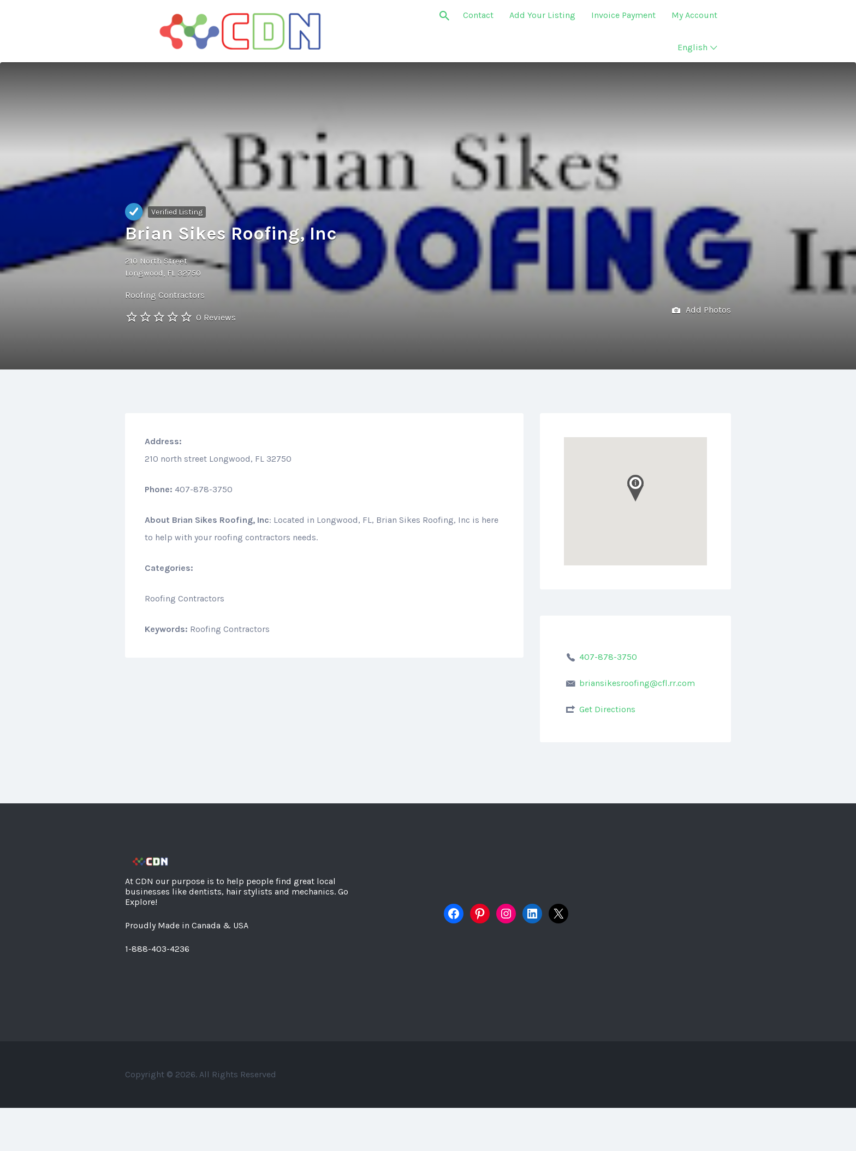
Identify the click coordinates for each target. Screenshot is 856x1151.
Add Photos (701, 311)
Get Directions (607, 709)
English (692, 47)
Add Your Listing (542, 15)
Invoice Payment (623, 15)
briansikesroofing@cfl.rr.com (637, 683)
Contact (478, 15)
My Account (694, 15)
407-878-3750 (608, 657)
